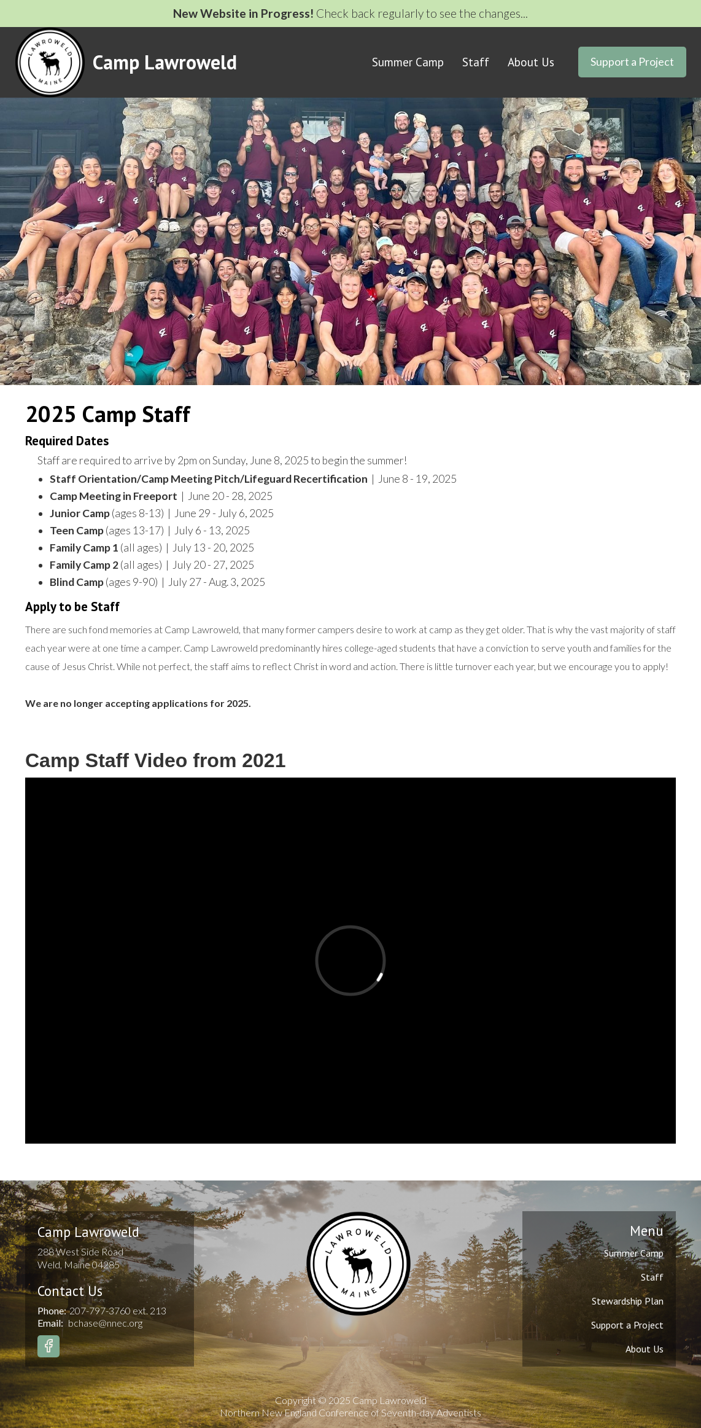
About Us (531, 62)
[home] (126, 62)
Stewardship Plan (628, 1301)
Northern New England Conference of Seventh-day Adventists (350, 1412)
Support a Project (632, 61)
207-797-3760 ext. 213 (117, 1310)
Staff (475, 62)
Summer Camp (408, 62)
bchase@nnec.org (105, 1323)
